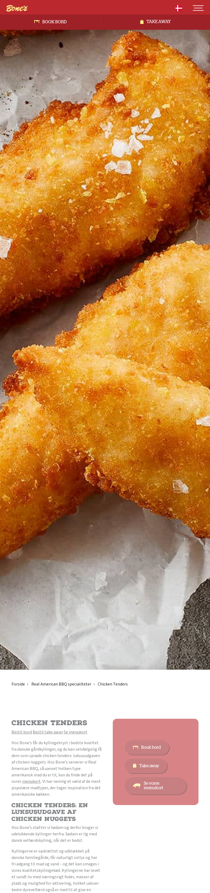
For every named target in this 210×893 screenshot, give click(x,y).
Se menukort (75, 732)
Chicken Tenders (113, 684)
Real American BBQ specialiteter (61, 684)
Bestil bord (22, 732)
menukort (31, 781)
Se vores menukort (153, 785)
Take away (159, 22)
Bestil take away (48, 732)
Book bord (54, 22)
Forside (18, 684)
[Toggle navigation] (198, 8)
